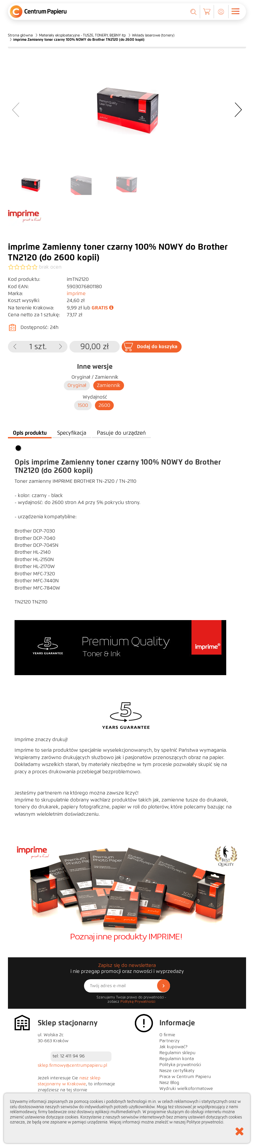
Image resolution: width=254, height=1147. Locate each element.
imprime (76, 293)
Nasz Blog (169, 1082)
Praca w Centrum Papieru (185, 1076)
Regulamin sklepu (177, 1052)
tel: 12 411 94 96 (69, 1056)
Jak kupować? (173, 1047)
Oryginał (76, 385)
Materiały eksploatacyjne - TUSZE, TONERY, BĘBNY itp (82, 35)
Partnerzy (169, 1041)
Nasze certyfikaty (176, 1070)
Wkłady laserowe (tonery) (153, 35)
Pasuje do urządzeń (121, 433)
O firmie (167, 1035)
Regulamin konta (176, 1058)
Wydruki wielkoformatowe (186, 1088)
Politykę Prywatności (137, 1001)
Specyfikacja (71, 433)
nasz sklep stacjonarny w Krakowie (69, 1081)
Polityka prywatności (180, 1064)
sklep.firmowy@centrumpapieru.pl (72, 1065)
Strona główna (20, 35)
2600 (104, 405)
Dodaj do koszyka (157, 347)
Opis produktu (30, 433)
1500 (83, 405)
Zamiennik (108, 385)
